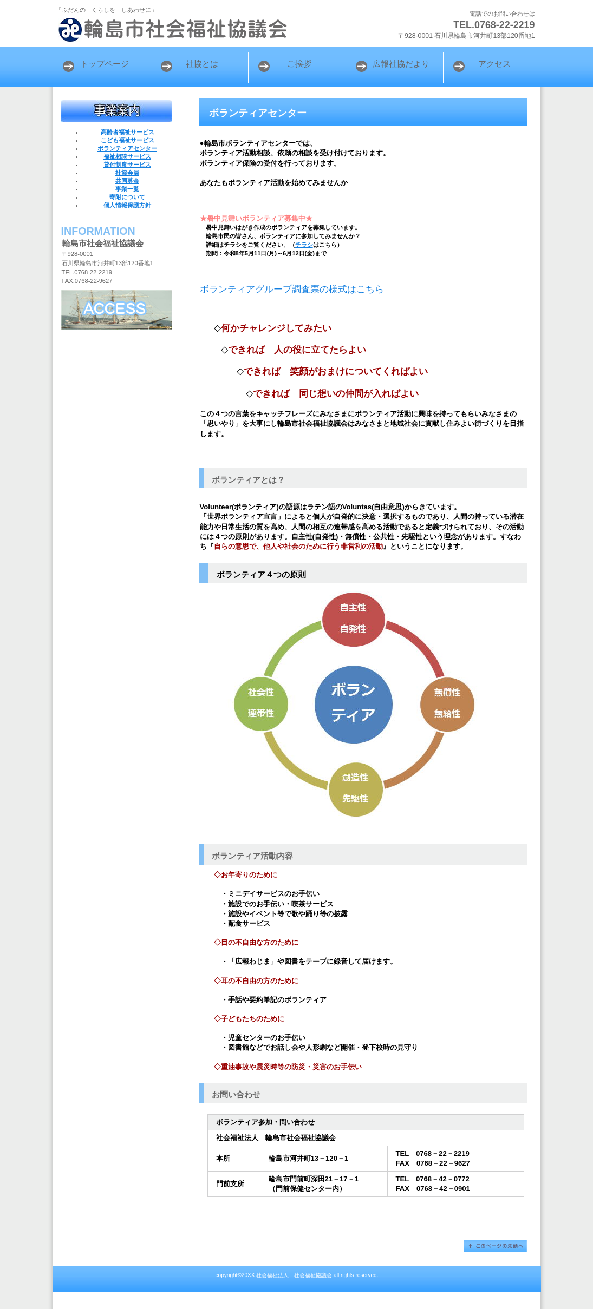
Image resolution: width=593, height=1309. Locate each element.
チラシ (304, 244)
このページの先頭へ (495, 1246)
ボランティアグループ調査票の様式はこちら (292, 289)
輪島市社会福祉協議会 (188, 30)
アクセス (116, 310)
